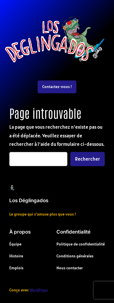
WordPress (39, 290)
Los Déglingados (28, 200)
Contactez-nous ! (57, 86)
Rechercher (87, 159)
